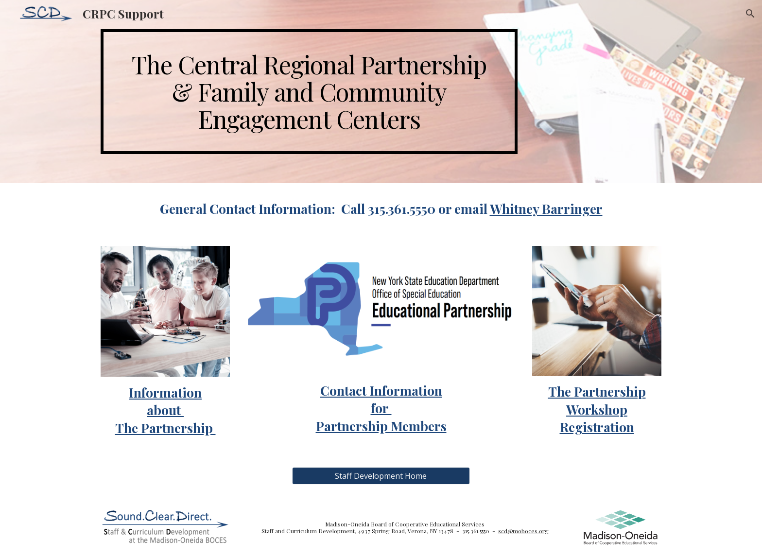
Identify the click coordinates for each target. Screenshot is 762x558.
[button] (750, 13)
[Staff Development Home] (381, 476)
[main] (309, 91)
